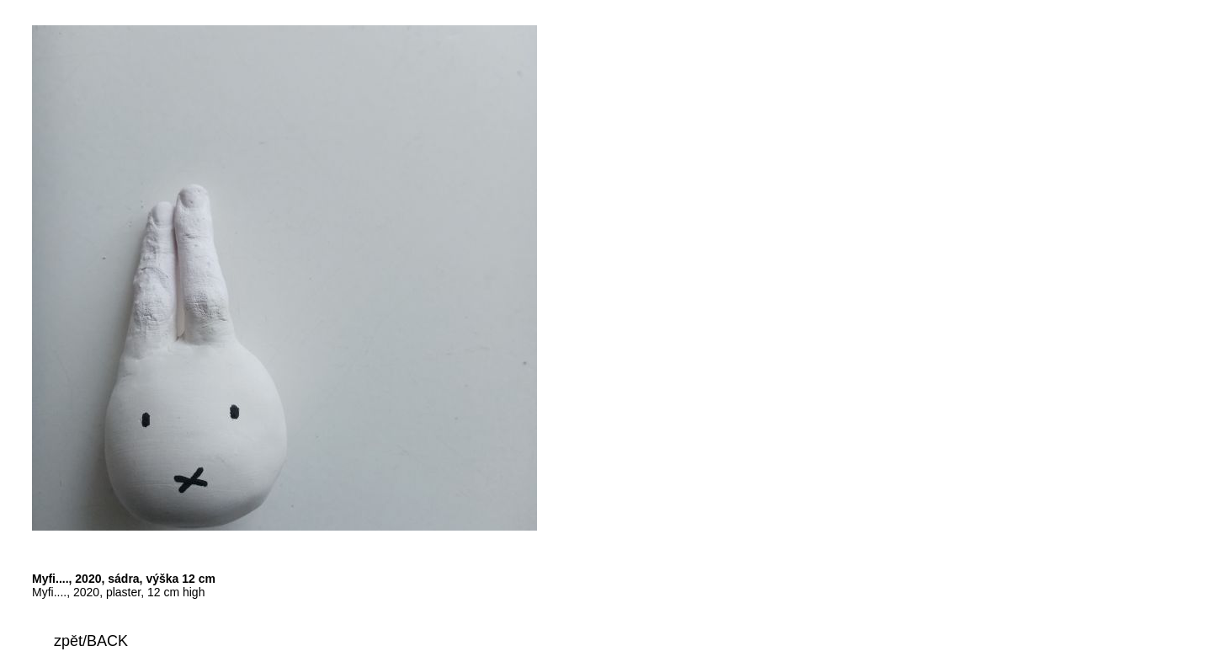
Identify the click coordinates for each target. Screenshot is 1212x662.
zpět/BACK (91, 641)
